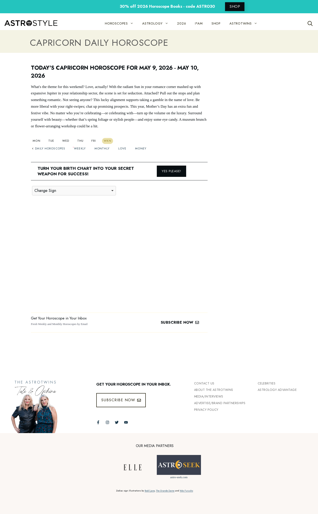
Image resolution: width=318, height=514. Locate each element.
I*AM (199, 23)
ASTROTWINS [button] (245, 23)
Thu (80, 141)
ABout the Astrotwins (213, 390)
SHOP (234, 6)
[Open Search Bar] (310, 23)
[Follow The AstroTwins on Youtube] (126, 422)
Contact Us (204, 383)
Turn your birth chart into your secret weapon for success (86, 171)
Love (122, 148)
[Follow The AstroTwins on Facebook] (98, 422)
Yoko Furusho (186, 490)
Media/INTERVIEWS (208, 396)
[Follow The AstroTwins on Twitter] (117, 422)
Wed (65, 141)
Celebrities (267, 383)
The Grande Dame (165, 490)
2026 (181, 23)
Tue (51, 141)
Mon (36, 141)
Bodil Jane (150, 490)
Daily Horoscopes (48, 148)
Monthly (102, 148)
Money (140, 148)
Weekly (80, 148)
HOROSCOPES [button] (121, 23)
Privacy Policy (206, 409)
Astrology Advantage (277, 390)
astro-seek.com (178, 477)
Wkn (107, 141)
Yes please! (171, 171)
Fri (93, 141)
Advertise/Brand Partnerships (220, 403)
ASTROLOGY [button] (157, 23)
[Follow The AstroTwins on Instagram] (107, 422)
